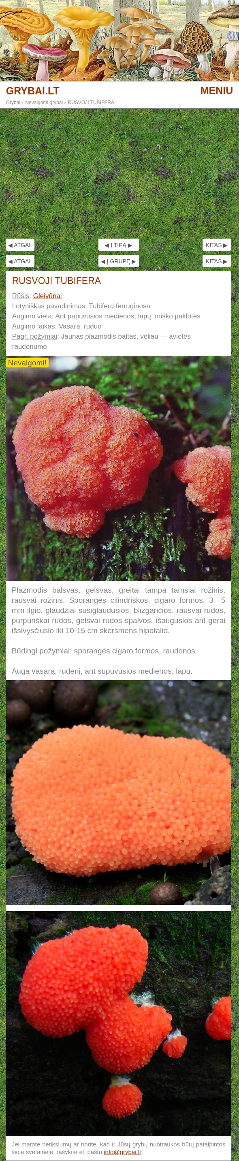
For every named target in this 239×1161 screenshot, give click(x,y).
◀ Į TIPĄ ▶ (118, 245)
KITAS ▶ (217, 245)
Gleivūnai (47, 296)
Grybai (13, 102)
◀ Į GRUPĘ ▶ (118, 261)
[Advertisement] (119, 173)
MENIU (217, 90)
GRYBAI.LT (33, 91)
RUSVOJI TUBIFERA (91, 102)
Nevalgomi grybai (44, 102)
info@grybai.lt (122, 1151)
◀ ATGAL (20, 245)
